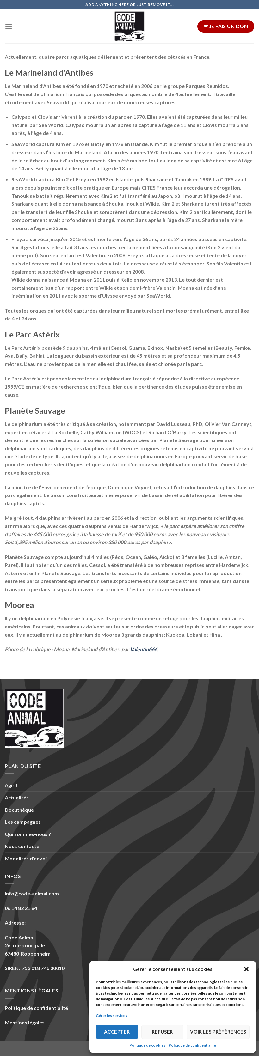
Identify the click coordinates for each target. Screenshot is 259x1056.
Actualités (17, 797)
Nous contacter (23, 846)
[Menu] (8, 26)
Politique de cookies (147, 1045)
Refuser (162, 1032)
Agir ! (11, 785)
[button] (246, 969)
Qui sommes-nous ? (28, 834)
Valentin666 (143, 649)
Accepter (117, 1032)
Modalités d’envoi (26, 858)
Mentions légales (25, 1022)
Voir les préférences (218, 1032)
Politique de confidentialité (192, 1045)
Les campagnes (23, 822)
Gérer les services (111, 1015)
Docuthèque (19, 810)
